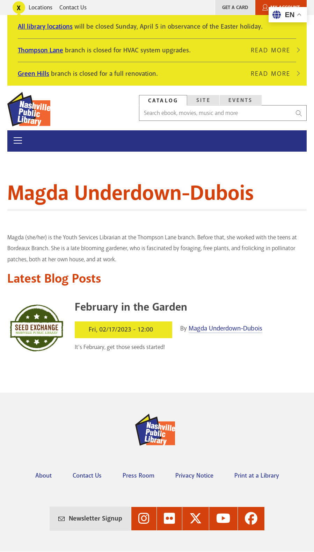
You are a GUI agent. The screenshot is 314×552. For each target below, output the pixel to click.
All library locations (45, 26)
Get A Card (235, 7)
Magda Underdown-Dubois (225, 328)
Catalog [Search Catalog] (163, 100)
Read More (273, 50)
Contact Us (73, 7)
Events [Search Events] (240, 100)
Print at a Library (256, 475)
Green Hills (33, 74)
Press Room (138, 475)
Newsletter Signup (95, 518)
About (43, 475)
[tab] (163, 100)
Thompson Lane (40, 50)
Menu (36, 141)
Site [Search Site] (203, 100)
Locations (40, 7)
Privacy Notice (194, 475)
